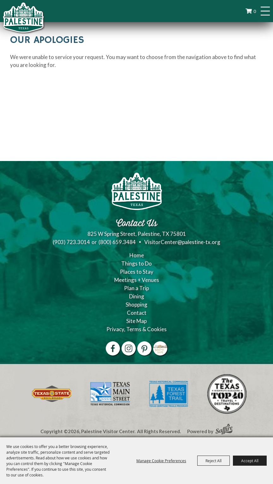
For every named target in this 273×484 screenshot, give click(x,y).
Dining (136, 296)
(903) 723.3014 (71, 242)
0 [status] (254, 11)
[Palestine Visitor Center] (23, 17)
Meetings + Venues (136, 280)
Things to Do (136, 263)
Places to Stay (136, 271)
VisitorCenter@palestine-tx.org (182, 242)
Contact (136, 312)
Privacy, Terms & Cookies (136, 329)
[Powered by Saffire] (224, 429)
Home (136, 255)
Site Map (136, 321)
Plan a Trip (136, 288)
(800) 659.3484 (117, 242)
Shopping (136, 304)
